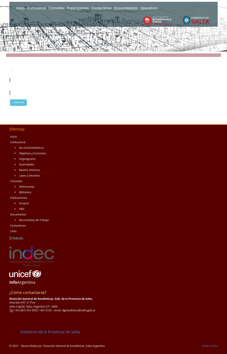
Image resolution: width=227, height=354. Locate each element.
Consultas (56, 8)
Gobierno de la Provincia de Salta (44, 331)
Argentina (22, 282)
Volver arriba (210, 346)
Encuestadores (126, 8)
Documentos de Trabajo (34, 220)
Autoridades (26, 164)
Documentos (18, 214)
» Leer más (18, 102)
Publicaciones (78, 8)
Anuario (24, 203)
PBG (21, 209)
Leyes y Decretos (29, 175)
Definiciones (26, 187)
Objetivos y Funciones (32, 153)
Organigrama (27, 159)
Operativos (148, 8)
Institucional (36, 8)
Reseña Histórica (29, 170)
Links (13, 231)
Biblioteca (25, 192)
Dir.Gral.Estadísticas (31, 148)
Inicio (20, 8)
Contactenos (102, 8)
